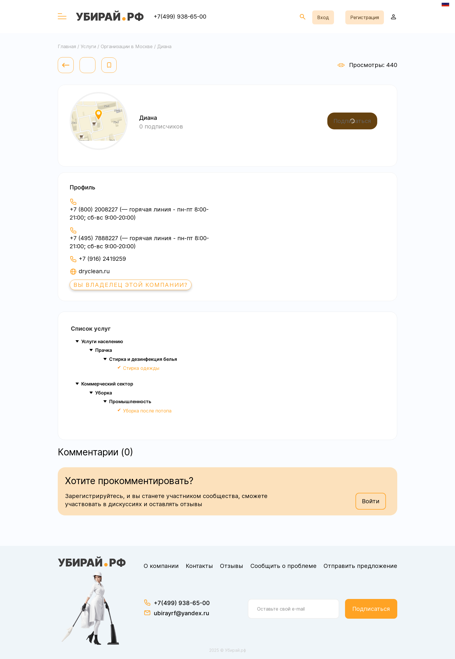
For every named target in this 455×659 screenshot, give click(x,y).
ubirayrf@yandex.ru (181, 613)
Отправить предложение (360, 565)
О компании (161, 565)
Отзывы (231, 565)
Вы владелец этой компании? (130, 284)
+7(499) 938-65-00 (180, 16)
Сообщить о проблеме (283, 565)
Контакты (199, 565)
